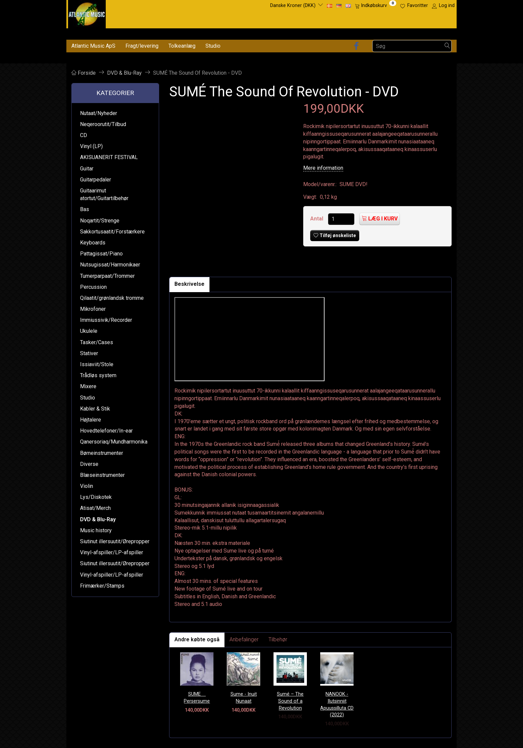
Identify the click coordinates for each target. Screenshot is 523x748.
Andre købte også (196, 639)
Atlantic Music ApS (93, 46)
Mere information (323, 168)
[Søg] (447, 46)
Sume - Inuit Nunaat (243, 697)
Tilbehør (278, 639)
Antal (317, 218)
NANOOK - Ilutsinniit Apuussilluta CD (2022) (337, 704)
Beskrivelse (189, 284)
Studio (212, 46)
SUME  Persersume (197, 697)
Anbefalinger (243, 639)
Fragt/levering (141, 46)
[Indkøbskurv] (375, 5)
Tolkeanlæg (181, 46)
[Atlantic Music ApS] (87, 12)
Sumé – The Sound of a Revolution (290, 701)
